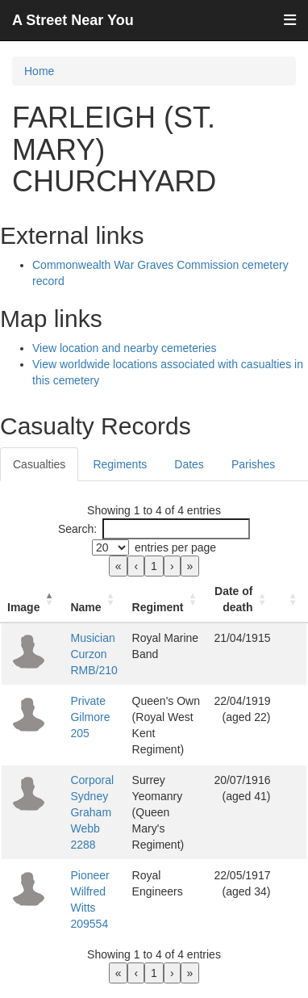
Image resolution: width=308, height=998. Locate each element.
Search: (77, 528)
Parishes (253, 464)
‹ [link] (136, 566)
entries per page (175, 547)
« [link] (118, 566)
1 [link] (154, 566)
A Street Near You (73, 20)
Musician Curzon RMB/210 (93, 654)
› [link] (172, 566)
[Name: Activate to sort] (94, 600)
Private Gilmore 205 (90, 717)
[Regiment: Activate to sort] (167, 600)
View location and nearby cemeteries (124, 348)
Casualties (39, 464)
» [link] (190, 566)
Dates (189, 464)
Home (39, 71)
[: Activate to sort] (292, 600)
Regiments (120, 464)
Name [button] (85, 607)
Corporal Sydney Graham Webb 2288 (92, 812)
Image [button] (23, 607)
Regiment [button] (158, 607)
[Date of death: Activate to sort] (242, 600)
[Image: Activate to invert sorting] (32, 600)
